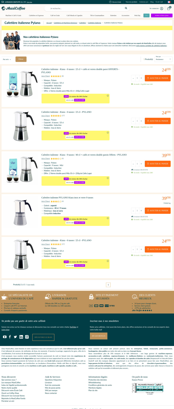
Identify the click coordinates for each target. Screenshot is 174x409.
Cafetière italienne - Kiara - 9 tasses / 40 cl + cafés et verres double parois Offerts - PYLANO (82, 156)
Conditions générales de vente (100, 381)
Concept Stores (135, 347)
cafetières (106, 352)
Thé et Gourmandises (96, 15)
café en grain (108, 354)
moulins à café (71, 362)
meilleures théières (136, 352)
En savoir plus (99, 332)
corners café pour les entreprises (100, 362)
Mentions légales (95, 384)
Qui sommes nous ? (9, 376)
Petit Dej (136, 15)
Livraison (48, 378)
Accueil (49, 23)
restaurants (154, 344)
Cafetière (82, 23)
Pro (146, 15)
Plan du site (92, 386)
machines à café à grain (38, 362)
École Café (159, 2)
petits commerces (165, 344)
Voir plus (29, 2)
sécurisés (103, 293)
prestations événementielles (11, 359)
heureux (143, 293)
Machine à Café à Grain (13, 15)
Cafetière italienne (94, 23)
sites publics (103, 347)
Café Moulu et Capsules (74, 15)
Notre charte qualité (9, 384)
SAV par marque (51, 386)
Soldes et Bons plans (162, 15)
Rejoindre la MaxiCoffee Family (13, 394)
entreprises (138, 344)
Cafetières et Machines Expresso (65, 23)
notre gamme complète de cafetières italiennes (151, 45)
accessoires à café (94, 352)
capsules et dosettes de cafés (139, 354)
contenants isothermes (155, 352)
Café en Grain (54, 15)
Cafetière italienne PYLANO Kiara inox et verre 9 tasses (70, 198)
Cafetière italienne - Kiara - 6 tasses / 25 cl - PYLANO (69, 114)
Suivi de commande (52, 381)
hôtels (146, 344)
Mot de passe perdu (52, 384)
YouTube (73, 323)
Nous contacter (51, 389)
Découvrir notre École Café (11, 386)
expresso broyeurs (118, 352)
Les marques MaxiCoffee (11, 378)
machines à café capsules (56, 362)
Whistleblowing (94, 378)
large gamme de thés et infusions (100, 359)
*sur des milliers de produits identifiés (87, 28)
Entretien (112, 15)
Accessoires (124, 15)
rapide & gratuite (61, 293)
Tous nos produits (131, 2)
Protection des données (97, 376)
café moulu (121, 354)
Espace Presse (137, 376)
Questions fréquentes (53, 376)
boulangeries (93, 347)
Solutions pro (143, 2)
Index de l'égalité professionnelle (14, 381)
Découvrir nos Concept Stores (13, 392)
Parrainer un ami (7, 397)
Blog (151, 2)
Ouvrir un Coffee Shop (10, 389)
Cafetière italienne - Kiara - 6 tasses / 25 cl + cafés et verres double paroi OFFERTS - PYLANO (84, 72)
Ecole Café (51, 357)
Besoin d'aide (115, 2)
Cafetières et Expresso (36, 15)
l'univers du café (17, 293)
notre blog (5, 325)
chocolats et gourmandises (156, 359)
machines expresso (165, 349)
